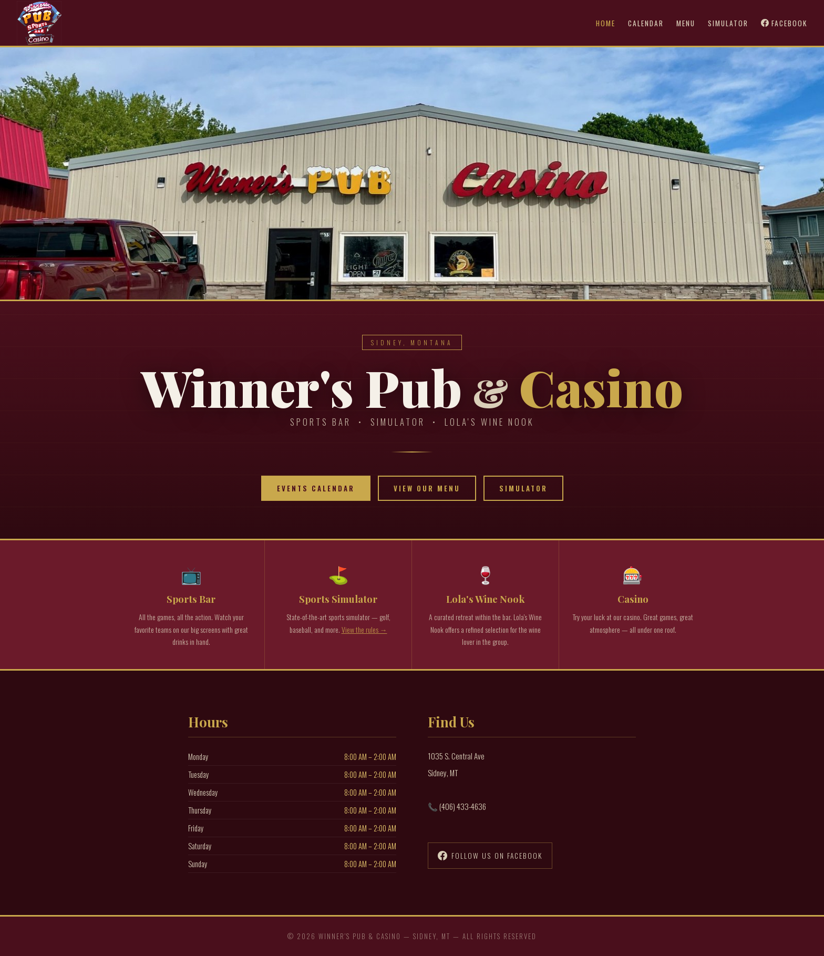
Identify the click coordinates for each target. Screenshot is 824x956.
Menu (685, 23)
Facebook (784, 23)
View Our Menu (427, 488)
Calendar (646, 23)
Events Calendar (316, 488)
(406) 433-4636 (462, 806)
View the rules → (364, 629)
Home (605, 23)
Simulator (728, 23)
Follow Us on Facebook (490, 855)
